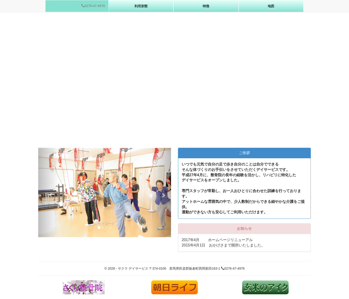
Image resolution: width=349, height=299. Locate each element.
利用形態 (140, 6)
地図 (271, 6)
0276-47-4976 (93, 6)
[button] (48, 192)
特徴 (206, 6)
